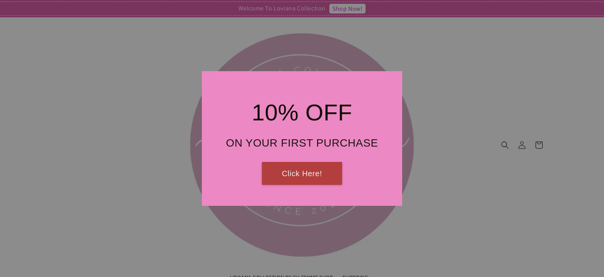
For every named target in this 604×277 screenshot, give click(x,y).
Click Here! (302, 173)
